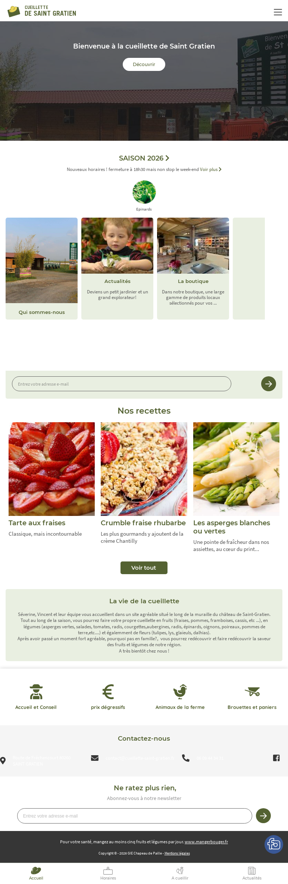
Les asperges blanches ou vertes (231, 527)
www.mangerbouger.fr (206, 841)
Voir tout (143, 567)
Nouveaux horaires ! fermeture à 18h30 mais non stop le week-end (144, 169)
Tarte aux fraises (37, 523)
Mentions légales (177, 853)
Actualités (252, 878)
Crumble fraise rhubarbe (143, 523)
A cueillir (180, 878)
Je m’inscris (268, 383)
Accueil (36, 878)
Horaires (108, 878)
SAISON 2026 (144, 158)
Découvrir (144, 64)
